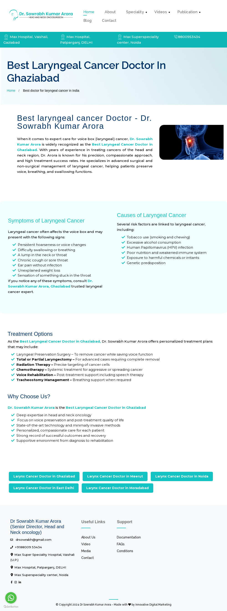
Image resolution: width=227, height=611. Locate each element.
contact (109, 20)
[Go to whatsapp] (11, 597)
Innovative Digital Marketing (153, 604)
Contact (87, 558)
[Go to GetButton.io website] (11, 606)
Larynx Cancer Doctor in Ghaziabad (44, 476)
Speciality (135, 12)
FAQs (121, 544)
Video (85, 544)
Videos (160, 12)
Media (86, 551)
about (110, 12)
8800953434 (187, 37)
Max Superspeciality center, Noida (39, 575)
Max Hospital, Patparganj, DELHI (38, 567)
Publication (187, 12)
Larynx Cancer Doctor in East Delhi (43, 488)
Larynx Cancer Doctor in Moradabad (117, 488)
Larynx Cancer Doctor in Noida (181, 476)
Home (88, 12)
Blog (87, 20)
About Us (88, 537)
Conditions (125, 551)
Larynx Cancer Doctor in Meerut (115, 476)
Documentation (129, 537)
